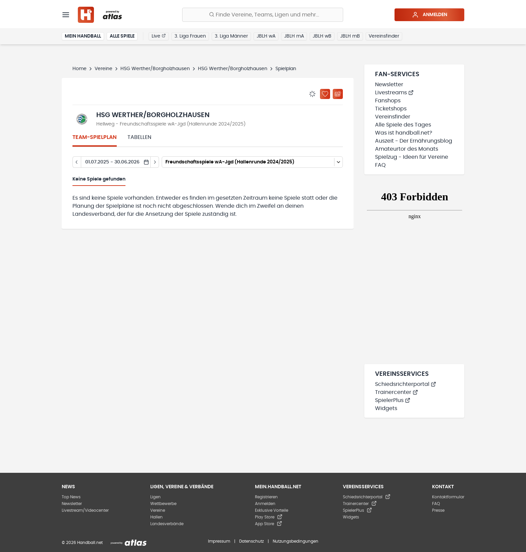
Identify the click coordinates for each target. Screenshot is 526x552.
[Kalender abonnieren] (338, 94)
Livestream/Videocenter (85, 510)
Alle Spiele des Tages (403, 125)
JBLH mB (350, 36)
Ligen (155, 497)
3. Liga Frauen (190, 36)
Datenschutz (251, 541)
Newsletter (389, 84)
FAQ (380, 165)
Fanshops (388, 100)
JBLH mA (294, 36)
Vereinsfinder (384, 36)
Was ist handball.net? (403, 133)
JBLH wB (322, 36)
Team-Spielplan (94, 137)
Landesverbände (166, 524)
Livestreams (394, 93)
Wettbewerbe (163, 504)
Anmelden (429, 14)
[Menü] (65, 15)
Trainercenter (396, 392)
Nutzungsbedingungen (295, 541)
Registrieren (266, 497)
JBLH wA (266, 36)
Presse (438, 510)
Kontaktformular (448, 497)
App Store (268, 524)
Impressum (219, 541)
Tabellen (139, 137)
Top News (71, 497)
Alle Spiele (122, 36)
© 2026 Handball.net (82, 543)
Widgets (386, 408)
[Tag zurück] (76, 162)
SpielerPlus (392, 400)
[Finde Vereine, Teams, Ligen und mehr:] (262, 15)
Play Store (268, 517)
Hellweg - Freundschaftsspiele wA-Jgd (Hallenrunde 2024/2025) (171, 124)
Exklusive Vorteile (271, 510)
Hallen (156, 517)
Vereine (103, 68)
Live (159, 36)
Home (79, 68)
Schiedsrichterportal (405, 384)
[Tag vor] (155, 162)
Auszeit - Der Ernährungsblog (413, 141)
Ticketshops (391, 108)
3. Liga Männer (231, 36)
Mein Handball (83, 36)
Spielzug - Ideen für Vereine (411, 157)
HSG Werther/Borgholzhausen (155, 68)
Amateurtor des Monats (406, 149)
